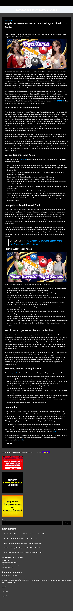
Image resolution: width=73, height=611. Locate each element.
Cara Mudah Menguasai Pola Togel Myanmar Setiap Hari (22, 543)
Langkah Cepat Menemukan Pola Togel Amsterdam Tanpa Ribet (24, 534)
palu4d (4, 587)
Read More (9, 443)
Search (4, 520)
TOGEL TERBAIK (59, 101)
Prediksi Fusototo (7, 567)
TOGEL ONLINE (8, 20)
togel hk (4, 596)
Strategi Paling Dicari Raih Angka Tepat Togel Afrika (20, 538)
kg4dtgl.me (56, 431)
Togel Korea (23, 159)
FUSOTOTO (5, 560)
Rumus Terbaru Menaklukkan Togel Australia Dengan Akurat (23, 552)
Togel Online (15, 373)
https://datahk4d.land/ (9, 562)
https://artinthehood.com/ (10, 565)
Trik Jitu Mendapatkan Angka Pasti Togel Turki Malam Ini (22, 548)
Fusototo (14, 580)
